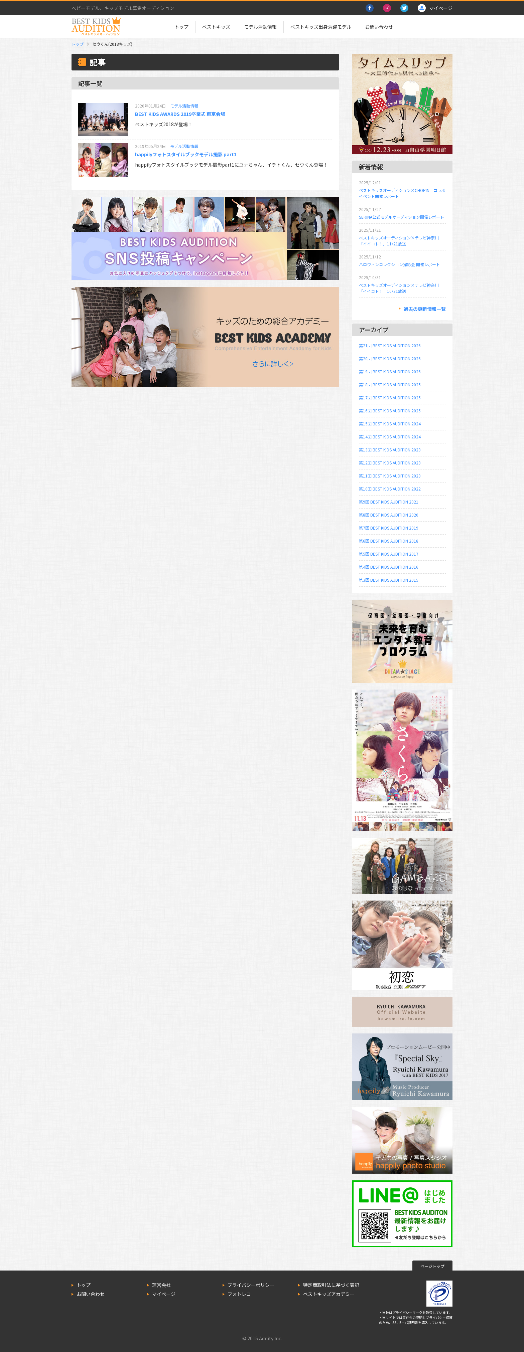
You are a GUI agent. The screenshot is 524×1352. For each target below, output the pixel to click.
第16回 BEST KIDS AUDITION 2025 (390, 410)
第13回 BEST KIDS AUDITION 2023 (390, 449)
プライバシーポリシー (251, 1285)
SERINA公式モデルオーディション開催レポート (401, 217)
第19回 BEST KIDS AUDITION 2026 (390, 371)
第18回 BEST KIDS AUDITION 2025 (390, 384)
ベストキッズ (216, 26)
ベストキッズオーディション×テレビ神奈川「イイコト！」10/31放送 (399, 288)
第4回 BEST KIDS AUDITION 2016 (388, 567)
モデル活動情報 (260, 26)
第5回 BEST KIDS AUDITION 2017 (388, 554)
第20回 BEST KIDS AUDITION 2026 (390, 358)
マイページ (163, 1294)
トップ (181, 26)
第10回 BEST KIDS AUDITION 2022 (390, 489)
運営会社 (161, 1285)
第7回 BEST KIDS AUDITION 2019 (388, 528)
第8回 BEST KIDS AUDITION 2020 (388, 515)
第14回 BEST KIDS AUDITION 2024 (390, 436)
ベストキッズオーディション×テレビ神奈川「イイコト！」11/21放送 (399, 240)
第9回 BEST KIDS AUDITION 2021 (388, 502)
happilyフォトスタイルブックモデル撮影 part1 (186, 154)
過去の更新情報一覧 (425, 309)
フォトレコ (239, 1294)
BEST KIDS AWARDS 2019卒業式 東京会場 (180, 114)
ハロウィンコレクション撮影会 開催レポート (399, 264)
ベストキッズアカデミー (329, 1294)
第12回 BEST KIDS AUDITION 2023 (390, 462)
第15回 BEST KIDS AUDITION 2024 (390, 423)
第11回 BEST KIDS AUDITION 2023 (390, 475)
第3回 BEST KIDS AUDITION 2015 (388, 580)
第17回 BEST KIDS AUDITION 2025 (390, 397)
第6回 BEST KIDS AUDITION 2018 (388, 541)
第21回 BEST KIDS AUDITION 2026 (390, 345)
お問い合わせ (379, 26)
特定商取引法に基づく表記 (331, 1285)
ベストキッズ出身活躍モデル (320, 26)
